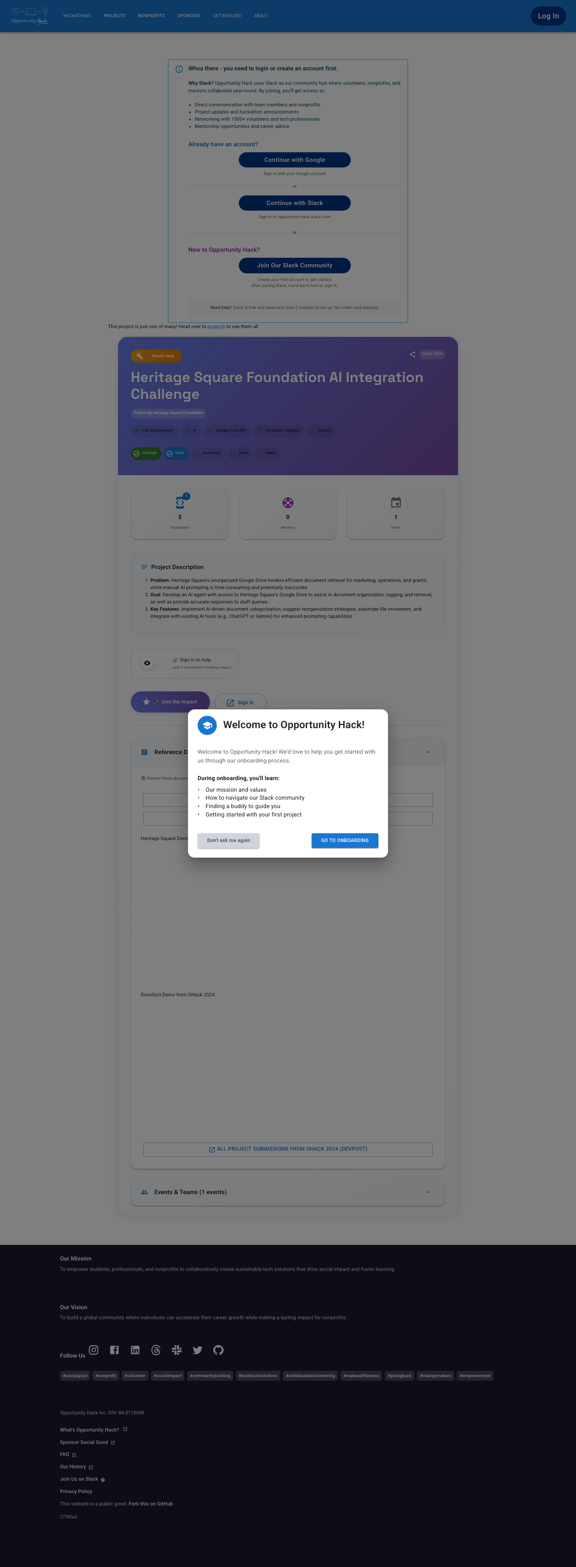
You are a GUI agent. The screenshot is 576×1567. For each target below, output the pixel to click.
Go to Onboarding (345, 840)
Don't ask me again (228, 840)
